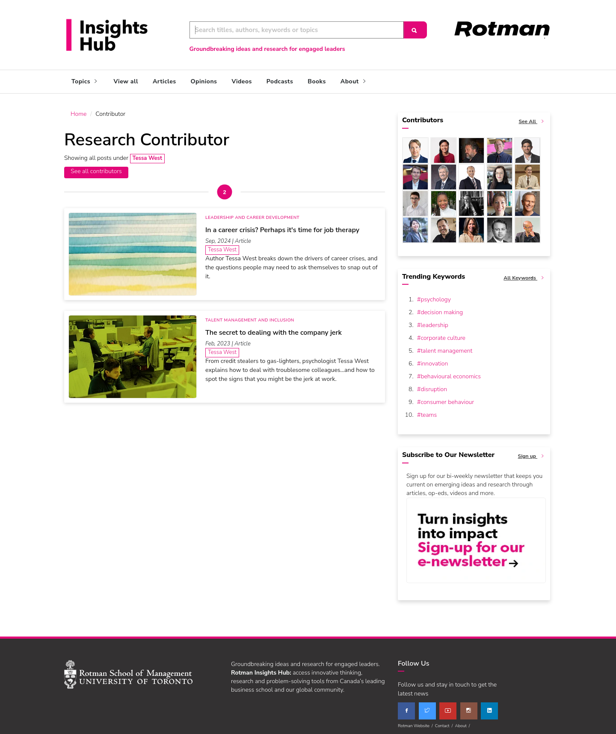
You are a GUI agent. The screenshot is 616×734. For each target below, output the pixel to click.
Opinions (204, 81)
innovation (434, 360)
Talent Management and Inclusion (249, 316)
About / (463, 722)
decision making (442, 308)
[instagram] (468, 707)
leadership (434, 321)
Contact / (445, 722)
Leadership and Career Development (252, 214)
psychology (435, 296)
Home (78, 110)
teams (429, 411)
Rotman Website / (416, 722)
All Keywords (524, 274)
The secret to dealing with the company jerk (273, 328)
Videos (241, 81)
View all (126, 81)
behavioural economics (451, 372)
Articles (164, 81)
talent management (446, 347)
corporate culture (443, 334)
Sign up (532, 452)
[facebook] (406, 707)
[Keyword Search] (297, 29)
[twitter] (427, 707)
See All (532, 118)
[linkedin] (489, 707)
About (354, 81)
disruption (434, 385)
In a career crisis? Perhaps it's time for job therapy (282, 226)
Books (317, 81)
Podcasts (280, 81)
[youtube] (447, 707)
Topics (85, 81)
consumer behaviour (447, 398)
